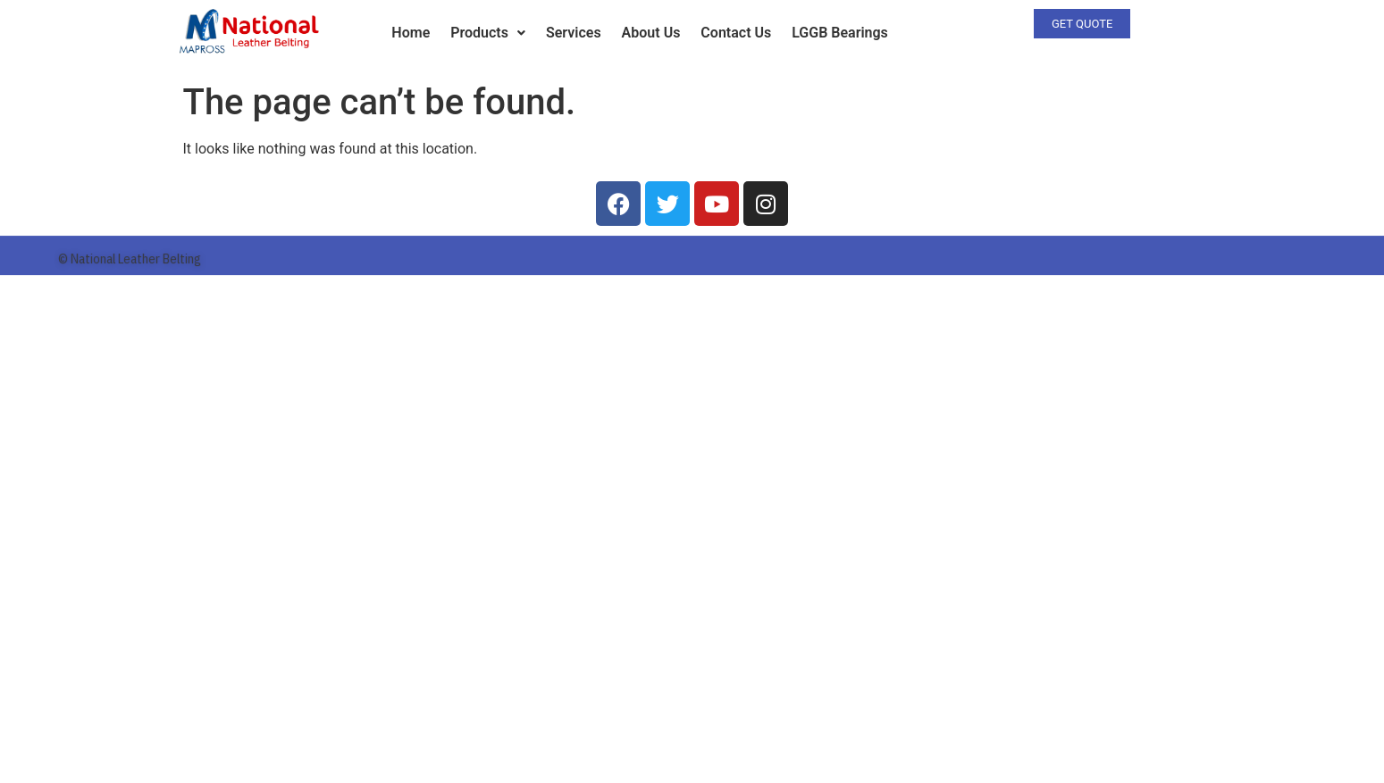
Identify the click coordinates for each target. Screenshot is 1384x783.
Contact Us (735, 32)
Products (487, 32)
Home (410, 32)
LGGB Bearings (840, 32)
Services (573, 32)
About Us (651, 32)
